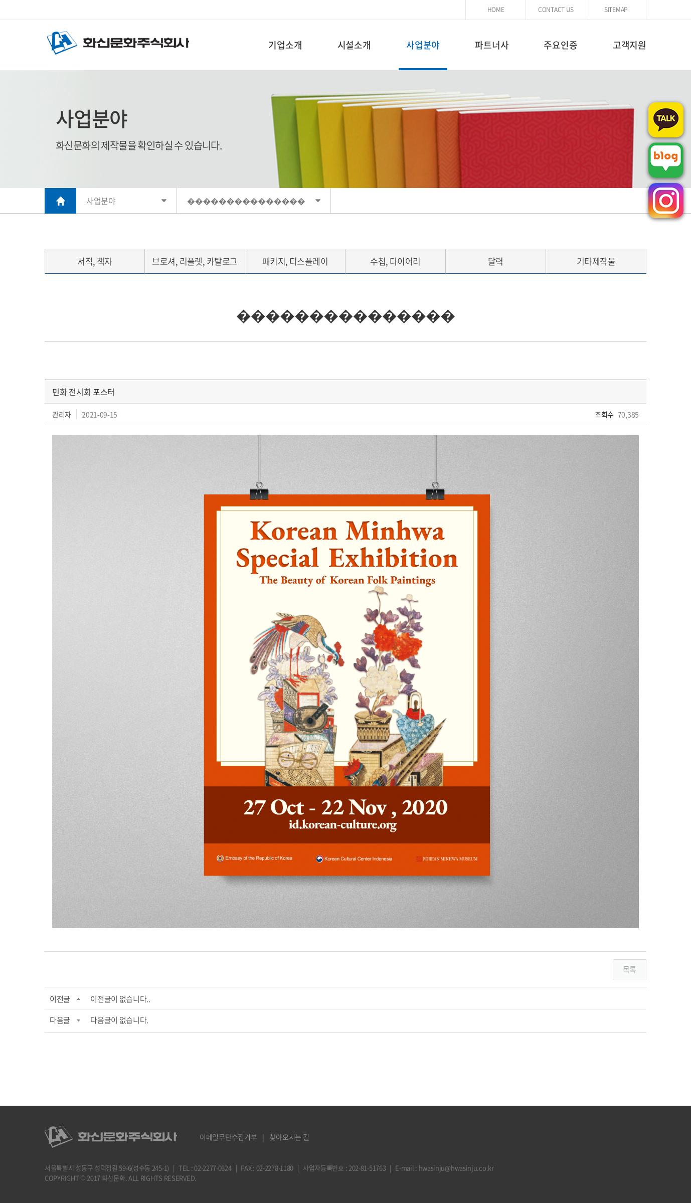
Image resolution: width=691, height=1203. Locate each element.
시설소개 (354, 45)
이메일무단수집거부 (228, 1137)
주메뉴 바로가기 (0, 0)
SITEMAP (616, 9)
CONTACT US (556, 9)
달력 (495, 261)
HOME (495, 9)
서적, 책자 (94, 261)
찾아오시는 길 (289, 1137)
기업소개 (285, 45)
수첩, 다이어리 (395, 261)
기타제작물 (596, 261)
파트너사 (491, 45)
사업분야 (423, 45)
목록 (629, 969)
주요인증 (560, 45)
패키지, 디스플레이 (295, 261)
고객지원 (629, 45)
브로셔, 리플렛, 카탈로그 (195, 261)
